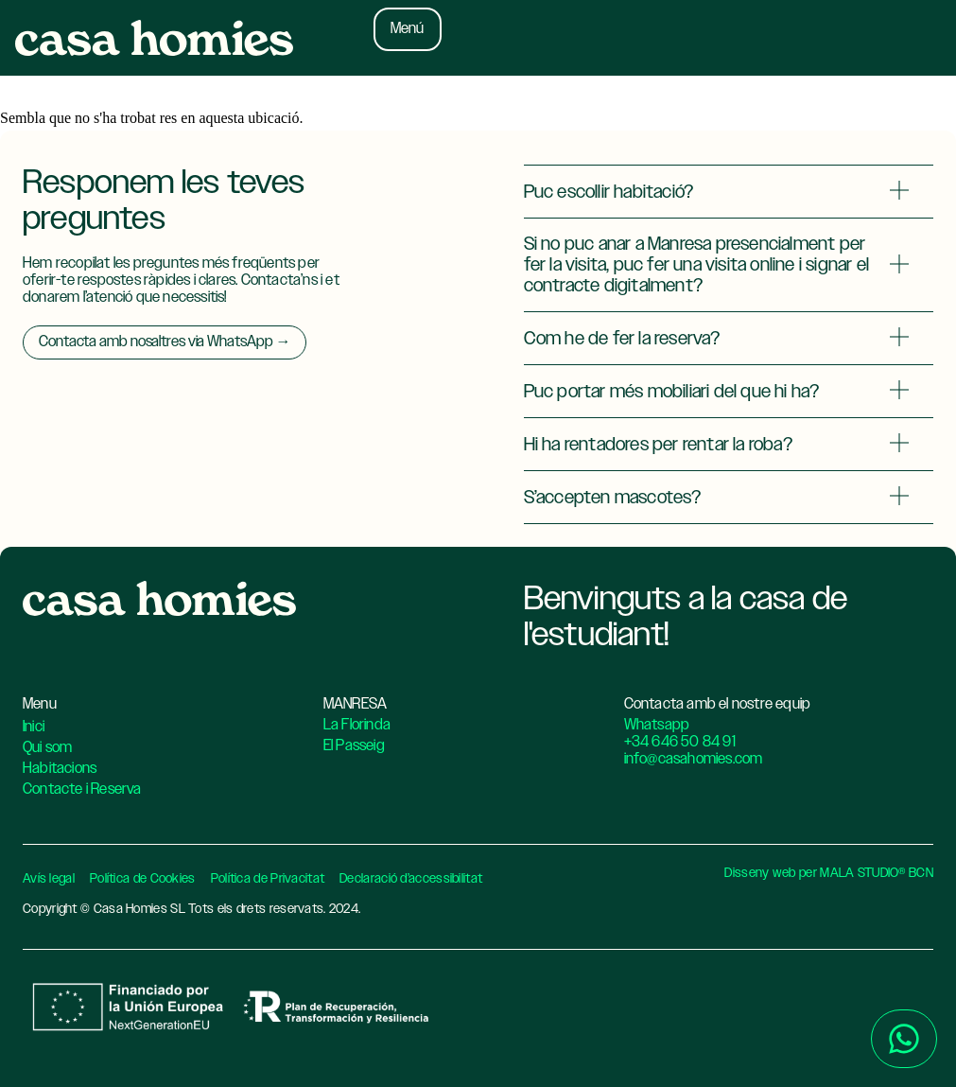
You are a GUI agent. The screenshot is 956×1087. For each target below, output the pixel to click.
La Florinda (357, 725)
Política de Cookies (143, 878)
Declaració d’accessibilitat (410, 878)
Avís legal (49, 878)
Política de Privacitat (268, 878)
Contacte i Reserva (82, 789)
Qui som (47, 748)
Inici (33, 727)
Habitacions (59, 769)
